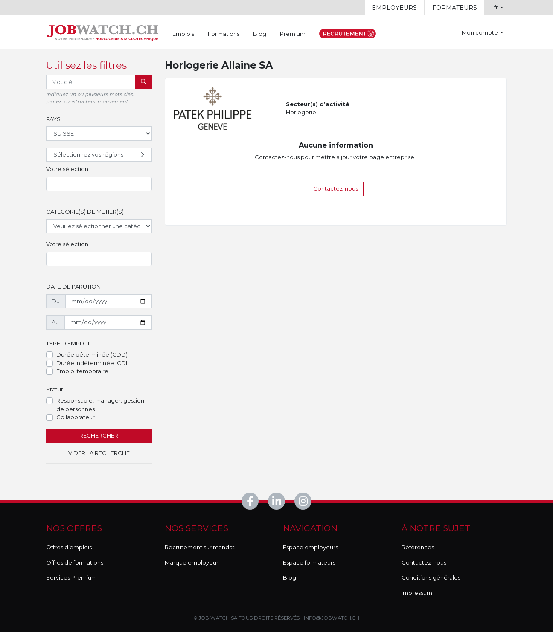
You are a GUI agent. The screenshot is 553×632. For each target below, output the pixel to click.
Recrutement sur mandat (200, 547)
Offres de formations (74, 562)
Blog (259, 33)
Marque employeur (191, 562)
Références (418, 547)
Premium (293, 33)
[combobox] (99, 184)
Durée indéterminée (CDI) (92, 362)
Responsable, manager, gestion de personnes (100, 404)
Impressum (417, 592)
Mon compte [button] (480, 32)
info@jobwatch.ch (331, 618)
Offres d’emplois (69, 547)
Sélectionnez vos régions (99, 155)
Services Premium (71, 577)
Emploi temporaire (82, 371)
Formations (223, 33)
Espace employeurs (310, 547)
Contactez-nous (335, 188)
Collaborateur (75, 417)
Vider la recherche (99, 452)
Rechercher (98, 435)
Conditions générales (431, 577)
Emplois (183, 33)
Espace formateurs (309, 562)
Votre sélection (67, 168)
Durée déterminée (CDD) (92, 354)
